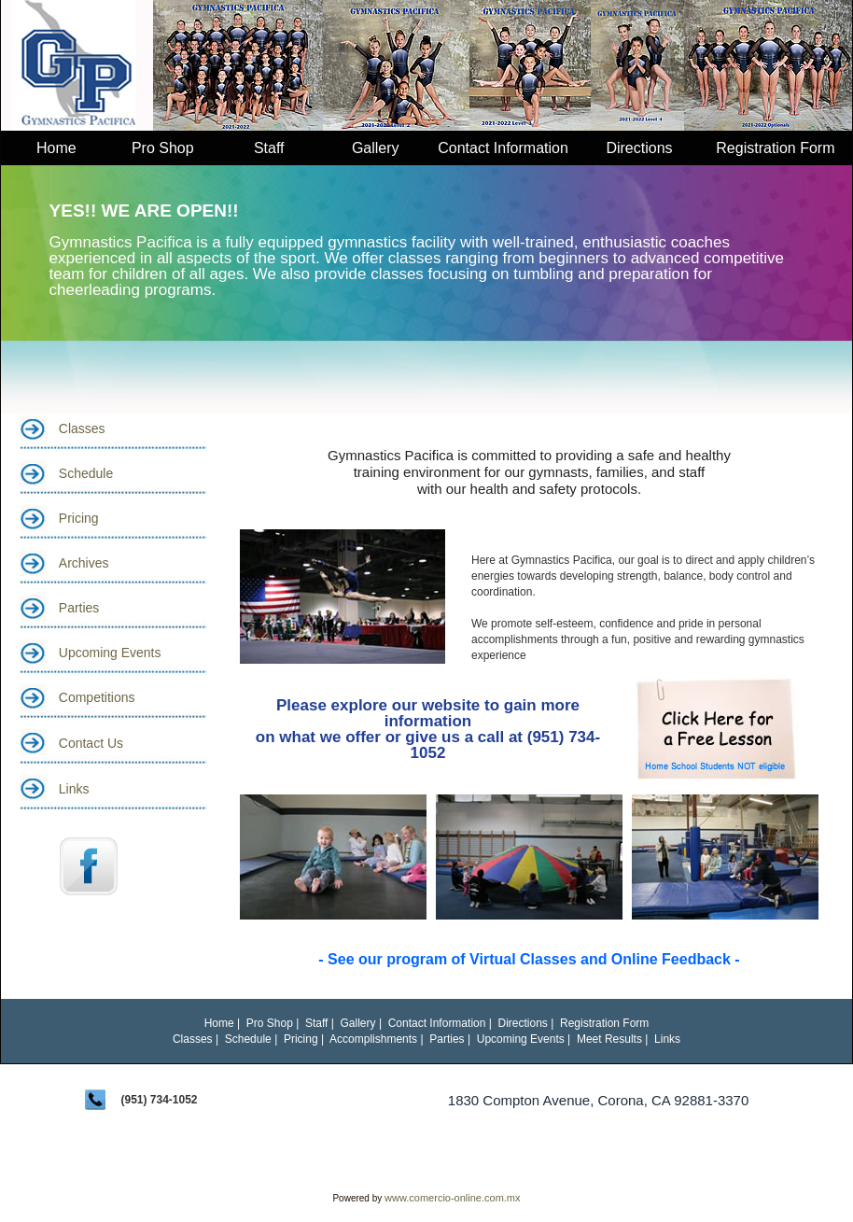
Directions (639, 148)
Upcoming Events (110, 652)
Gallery (375, 148)
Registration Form (775, 148)
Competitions (97, 697)
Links (74, 788)
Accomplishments (373, 1039)
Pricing (79, 518)
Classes (82, 428)
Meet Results (609, 1039)
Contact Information (503, 148)
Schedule (86, 473)
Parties (79, 607)
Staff (269, 148)
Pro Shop (163, 148)
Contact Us (91, 743)
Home (56, 148)
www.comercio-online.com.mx (452, 1197)
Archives (84, 562)
